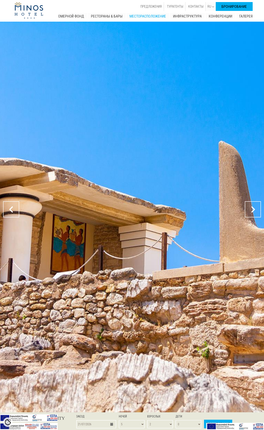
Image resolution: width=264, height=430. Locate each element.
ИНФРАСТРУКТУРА (187, 16)
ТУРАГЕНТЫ (175, 6)
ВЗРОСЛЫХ (153, 416)
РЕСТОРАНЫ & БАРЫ (107, 16)
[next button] (253, 209)
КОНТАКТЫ (195, 6)
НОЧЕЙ (123, 416)
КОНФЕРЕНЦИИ (220, 16)
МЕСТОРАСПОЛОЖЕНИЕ (148, 16)
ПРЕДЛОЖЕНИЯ (151, 6)
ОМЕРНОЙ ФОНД (71, 16)
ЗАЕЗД (80, 416)
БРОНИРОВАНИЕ (234, 6)
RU (210, 6)
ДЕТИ (179, 416)
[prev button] (11, 209)
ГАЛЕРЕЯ (246, 16)
